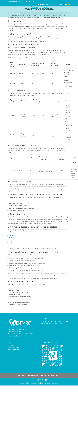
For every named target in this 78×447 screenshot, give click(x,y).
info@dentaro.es (16, 331)
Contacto (51, 375)
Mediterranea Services (32, 383)
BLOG (57, 375)
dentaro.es (54, 383)
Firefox (11, 238)
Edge (10, 240)
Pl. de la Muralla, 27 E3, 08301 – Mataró (51, 4)
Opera (11, 245)
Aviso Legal (11, 345)
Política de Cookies (13, 347)
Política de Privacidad (14, 350)
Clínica (24, 375)
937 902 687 (13, 2)
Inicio (18, 375)
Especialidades (33, 375)
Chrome (11, 235)
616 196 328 (23, 2)
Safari (10, 242)
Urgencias (43, 375)
